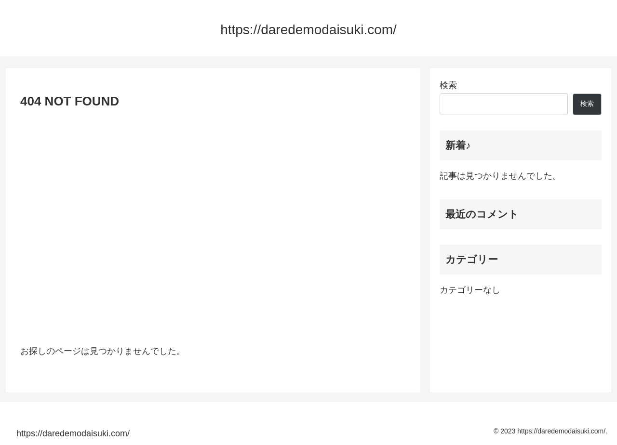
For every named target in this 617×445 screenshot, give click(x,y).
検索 (448, 85)
